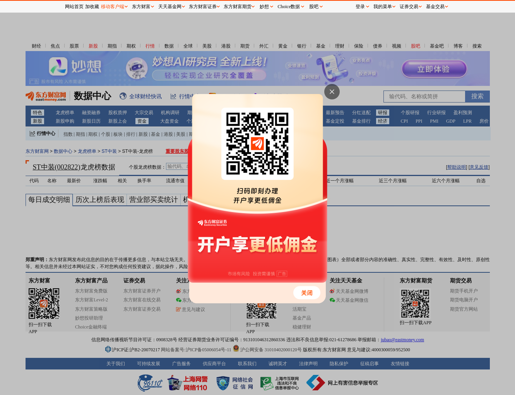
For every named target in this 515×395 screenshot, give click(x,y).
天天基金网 (169, 6)
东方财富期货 (238, 6)
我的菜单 (382, 6)
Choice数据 (289, 6)
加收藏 (92, 6)
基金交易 (435, 6)
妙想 (264, 6)
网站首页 (74, 6)
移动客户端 (112, 6)
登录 (360, 6)
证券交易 (409, 6)
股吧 (313, 6)
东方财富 (141, 6)
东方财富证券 (203, 6)
